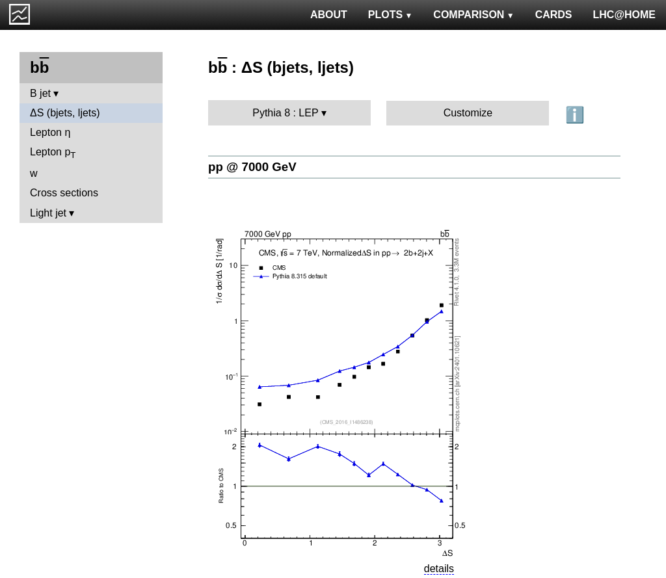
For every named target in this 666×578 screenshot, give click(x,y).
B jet (40, 93)
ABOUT (328, 14)
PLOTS (390, 14)
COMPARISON (473, 14)
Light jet (48, 212)
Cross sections (64, 192)
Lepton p (52, 153)
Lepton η (50, 132)
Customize (468, 112)
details (439, 568)
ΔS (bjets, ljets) (65, 112)
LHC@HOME (624, 14)
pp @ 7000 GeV (252, 167)
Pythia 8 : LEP (285, 112)
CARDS (553, 14)
